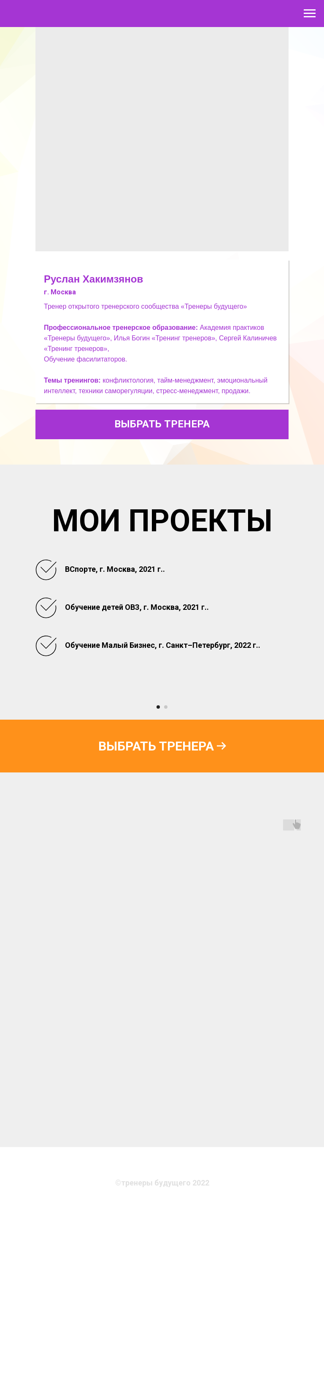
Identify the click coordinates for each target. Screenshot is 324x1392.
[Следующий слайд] (307, 781)
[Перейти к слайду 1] (158, 881)
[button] (162, 920)
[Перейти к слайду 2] (165, 881)
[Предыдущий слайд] (16, 781)
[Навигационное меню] (310, 13)
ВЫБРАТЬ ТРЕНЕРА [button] (162, 424)
